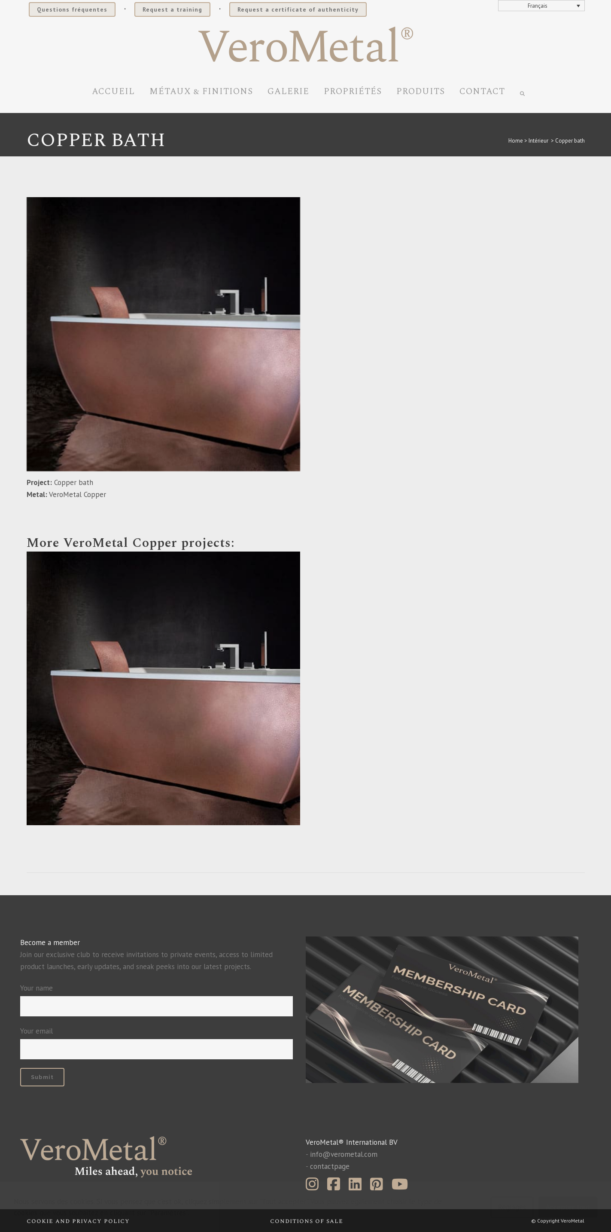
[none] (541, 5)
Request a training (172, 9)
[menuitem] (541, 5)
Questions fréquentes (72, 9)
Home (515, 140)
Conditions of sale (306, 1221)
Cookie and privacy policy (78, 1221)
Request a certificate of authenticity (298, 9)
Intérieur (538, 140)
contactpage (330, 1166)
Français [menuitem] (537, 5)
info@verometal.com (343, 1154)
